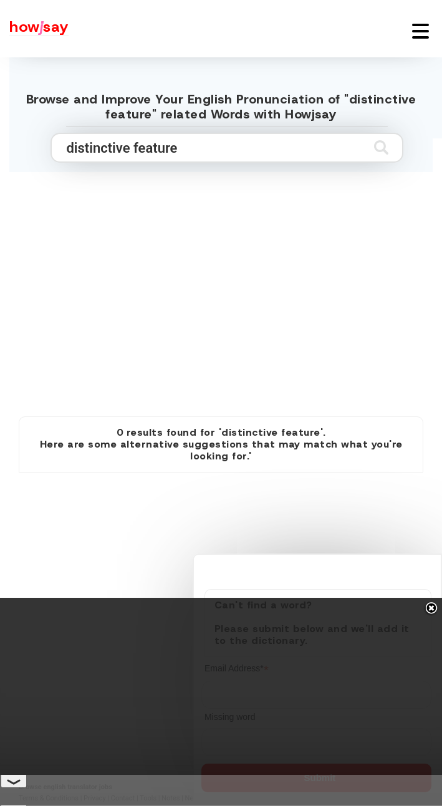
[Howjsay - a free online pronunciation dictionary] (34, 28)
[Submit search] (381, 147)
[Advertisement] (221, 306)
